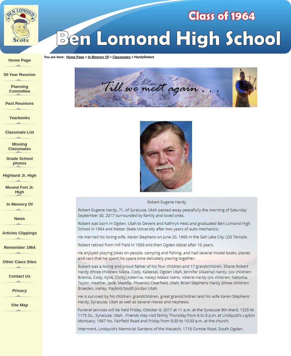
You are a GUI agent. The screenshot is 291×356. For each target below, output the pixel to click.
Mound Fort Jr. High (20, 189)
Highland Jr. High (19, 175)
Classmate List (19, 132)
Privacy (19, 290)
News (19, 218)
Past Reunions (20, 103)
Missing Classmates (19, 146)
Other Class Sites (19, 261)
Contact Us (19, 276)
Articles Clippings (19, 233)
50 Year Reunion (19, 74)
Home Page (20, 60)
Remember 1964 (19, 247)
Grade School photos (19, 160)
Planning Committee (19, 88)
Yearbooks (19, 118)
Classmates (121, 57)
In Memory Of (19, 204)
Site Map (19, 305)
